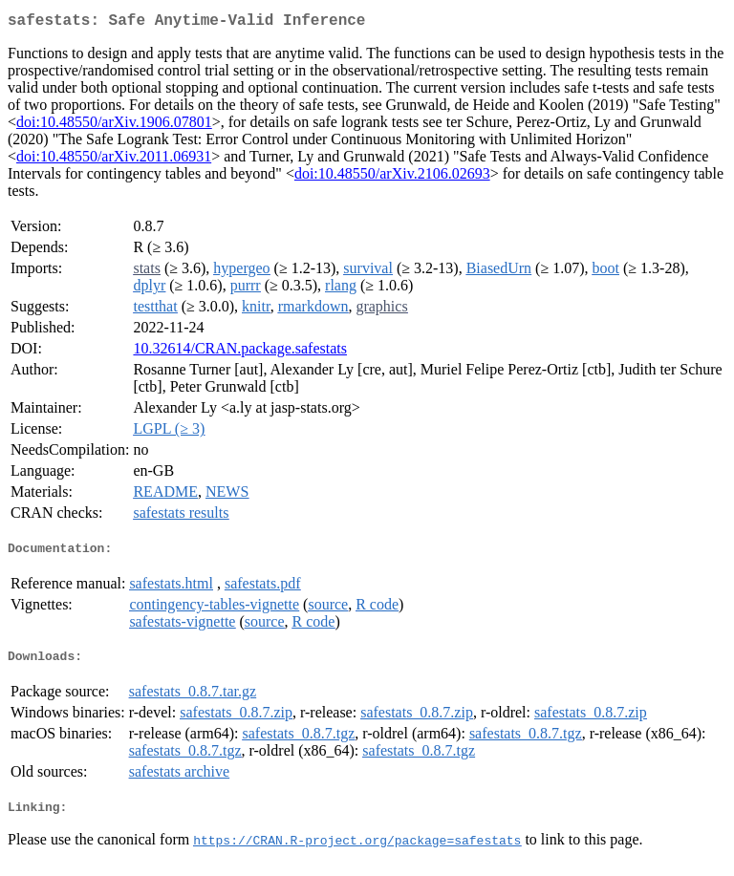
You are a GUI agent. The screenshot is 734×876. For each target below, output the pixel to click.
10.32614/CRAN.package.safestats (240, 352)
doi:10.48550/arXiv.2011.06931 (113, 160)
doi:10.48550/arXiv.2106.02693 (392, 177)
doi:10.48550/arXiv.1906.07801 (114, 126)
